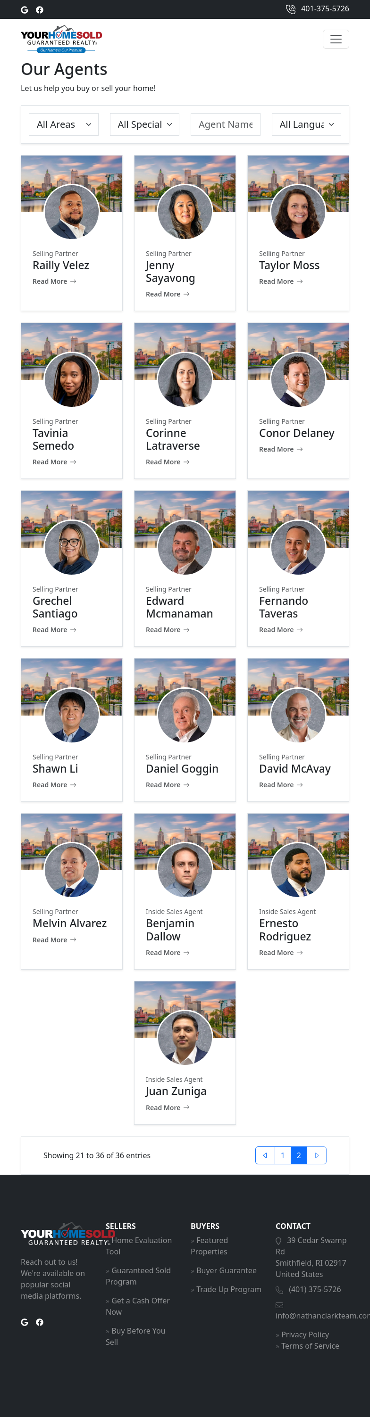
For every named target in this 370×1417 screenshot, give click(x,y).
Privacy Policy (305, 1334)
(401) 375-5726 (315, 1289)
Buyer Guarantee (226, 1270)
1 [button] (283, 1155)
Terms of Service (310, 1346)
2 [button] (299, 1155)
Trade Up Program (228, 1289)
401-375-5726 (317, 9)
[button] (265, 1155)
